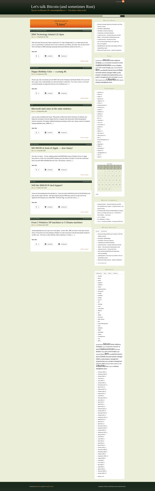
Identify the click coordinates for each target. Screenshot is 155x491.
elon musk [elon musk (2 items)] (102, 67)
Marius (34, 37)
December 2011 (102, 413)
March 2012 (101, 406)
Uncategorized (100, 152)
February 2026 (101, 372)
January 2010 (101, 447)
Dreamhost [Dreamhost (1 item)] (113, 65)
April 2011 (100, 423)
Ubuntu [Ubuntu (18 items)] (111, 79)
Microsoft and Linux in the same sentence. (51, 108)
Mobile (99, 131)
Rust (98, 141)
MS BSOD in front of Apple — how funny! (52, 148)
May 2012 (100, 402)
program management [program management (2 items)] (102, 75)
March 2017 (101, 387)
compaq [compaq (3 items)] (98, 63)
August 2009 (101, 458)
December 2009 (102, 449)
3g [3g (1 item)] (96, 60)
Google (99, 109)
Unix (37, 67)
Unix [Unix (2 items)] (117, 80)
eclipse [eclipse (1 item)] (97, 67)
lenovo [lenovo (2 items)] (115, 70)
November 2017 (102, 384)
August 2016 (101, 393)
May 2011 (100, 421)
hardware (99, 111)
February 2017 (101, 389)
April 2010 (100, 443)
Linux (34, 30)
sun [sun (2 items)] (96, 80)
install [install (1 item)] (101, 70)
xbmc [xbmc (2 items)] (110, 82)
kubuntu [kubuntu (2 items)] (110, 70)
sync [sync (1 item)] (103, 80)
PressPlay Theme (49, 486)
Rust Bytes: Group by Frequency (105, 30)
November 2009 (102, 451)
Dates (109, 273)
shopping (99, 144)
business (99, 98)
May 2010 (100, 441)
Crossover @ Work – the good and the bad (112, 221)
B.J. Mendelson (101, 219)
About (103, 217)
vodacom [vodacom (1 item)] (121, 80)
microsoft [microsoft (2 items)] (98, 72)
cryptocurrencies (101, 105)
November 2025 (102, 374)
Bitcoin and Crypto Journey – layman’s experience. (109, 50)
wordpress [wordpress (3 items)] (105, 82)
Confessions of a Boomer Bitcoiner (105, 33)
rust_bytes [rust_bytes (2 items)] (114, 77)
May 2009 (100, 464)
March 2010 (101, 445)
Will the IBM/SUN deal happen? (47, 185)
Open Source (39, 30)
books (98, 96)
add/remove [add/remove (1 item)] (100, 60)
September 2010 (102, 432)
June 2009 (100, 462)
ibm (31, 30)
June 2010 (100, 438)
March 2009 (101, 469)
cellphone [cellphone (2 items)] (117, 60)
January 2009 (101, 473)
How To (99, 116)
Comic (99, 103)
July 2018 (100, 378)
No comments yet (87, 30)
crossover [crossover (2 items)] (109, 63)
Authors (115, 273)
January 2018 (101, 382)
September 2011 (102, 417)
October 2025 (101, 376)
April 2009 (100, 466)
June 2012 (100, 400)
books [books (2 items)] (112, 60)
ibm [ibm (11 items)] (97, 69)
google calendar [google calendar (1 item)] (114, 67)
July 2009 (100, 460)
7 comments (88, 144)
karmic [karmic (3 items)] (105, 70)
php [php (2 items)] (120, 72)
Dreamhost (100, 107)
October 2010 (101, 430)
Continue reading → (84, 61)
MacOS (99, 126)
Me (98, 128)
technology (100, 148)
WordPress (38, 486)
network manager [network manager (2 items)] (106, 72)
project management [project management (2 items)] (101, 77)
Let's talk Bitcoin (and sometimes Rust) (63, 6)
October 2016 (101, 391)
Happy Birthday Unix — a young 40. (49, 71)
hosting (99, 113)
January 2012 (101, 410)
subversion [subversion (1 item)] (120, 77)
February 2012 (101, 408)
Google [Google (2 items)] (108, 67)
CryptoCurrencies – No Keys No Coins (106, 39)
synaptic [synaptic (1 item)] (100, 80)
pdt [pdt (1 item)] (117, 72)
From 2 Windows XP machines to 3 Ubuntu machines (56, 222)
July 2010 (100, 436)
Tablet (98, 146)
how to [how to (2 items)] (120, 67)
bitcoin (99, 94)
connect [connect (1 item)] (103, 63)
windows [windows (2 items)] (98, 82)
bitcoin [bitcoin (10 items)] (106, 60)
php (98, 137)
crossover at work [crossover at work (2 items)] (117, 63)
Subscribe (120, 1)
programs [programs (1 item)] (120, 75)
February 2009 (101, 471)
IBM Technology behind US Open (47, 34)
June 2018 (100, 380)
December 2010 (102, 426)
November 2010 (102, 428)
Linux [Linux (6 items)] (120, 70)
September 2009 (102, 456)
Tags (105, 273)
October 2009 (101, 453)
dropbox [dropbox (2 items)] (119, 65)
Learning (99, 120)
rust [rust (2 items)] (109, 77)
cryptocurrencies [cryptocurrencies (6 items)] (103, 65)
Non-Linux (36, 144)
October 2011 (101, 415)
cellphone (99, 101)
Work (98, 157)
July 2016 (100, 395)
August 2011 (101, 419)
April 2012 (100, 404)
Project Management (102, 139)
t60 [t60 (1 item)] (105, 80)
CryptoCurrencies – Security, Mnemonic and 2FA (109, 35)
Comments (104, 231)
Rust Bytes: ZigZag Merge (103, 28)
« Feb (96, 194)
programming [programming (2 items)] (113, 75)
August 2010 (101, 434)
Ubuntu (44, 30)
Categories (99, 273)
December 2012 (102, 397)
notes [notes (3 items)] (114, 72)
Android (99, 92)
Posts (97, 231)
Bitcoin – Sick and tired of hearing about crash (108, 37)
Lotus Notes (100, 124)
